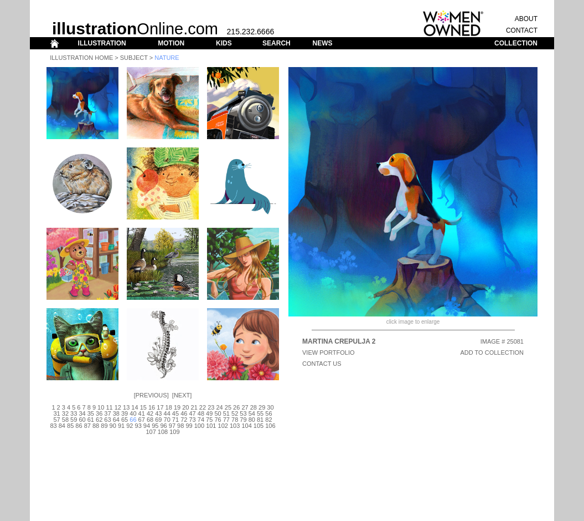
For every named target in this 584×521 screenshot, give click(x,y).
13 (126, 407)
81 (260, 419)
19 (177, 407)
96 (163, 425)
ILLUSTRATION (102, 43)
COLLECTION (516, 43)
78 (234, 419)
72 (183, 419)
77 (226, 419)
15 (143, 407)
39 (124, 413)
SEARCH (276, 43)
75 (209, 419)
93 (138, 425)
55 (260, 413)
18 (169, 407)
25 (228, 407)
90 (113, 425)
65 (124, 419)
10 (100, 407)
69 (158, 419)
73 (192, 419)
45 (175, 413)
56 (268, 413)
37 (107, 413)
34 (82, 413)
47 (192, 413)
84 (62, 425)
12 (118, 407)
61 (90, 419)
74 (201, 419)
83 (53, 425)
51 (226, 413)
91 (121, 425)
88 (95, 425)
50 (217, 413)
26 (236, 407)
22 (202, 407)
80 (252, 419)
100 (199, 425)
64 (116, 419)
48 (201, 413)
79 (243, 419)
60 (82, 419)
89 (104, 425)
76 (217, 419)
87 (87, 425)
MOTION (171, 43)
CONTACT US (322, 363)
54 (252, 413)
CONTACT (522, 30)
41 (141, 413)
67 (141, 419)
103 (235, 425)
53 (243, 413)
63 (107, 419)
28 (253, 407)
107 (151, 431)
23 (211, 407)
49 (209, 413)
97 (172, 425)
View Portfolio (328, 352)
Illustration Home (81, 57)
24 (219, 407)
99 (188, 425)
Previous (151, 395)
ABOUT (526, 19)
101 (211, 425)
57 (56, 419)
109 (174, 431)
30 (270, 407)
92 (129, 425)
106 (270, 425)
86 (78, 425)
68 (150, 419)
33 (73, 413)
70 (167, 419)
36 (99, 413)
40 (133, 413)
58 (65, 419)
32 (65, 413)
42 (150, 413)
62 (99, 419)
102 (223, 425)
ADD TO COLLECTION (492, 352)
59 (73, 419)
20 (185, 407)
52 (234, 413)
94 (146, 425)
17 (160, 407)
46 (183, 413)
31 (56, 413)
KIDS (224, 43)
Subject (134, 57)
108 (163, 431)
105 (258, 425)
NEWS (322, 43)
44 (167, 413)
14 (134, 407)
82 (268, 419)
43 (158, 413)
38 (116, 413)
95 (155, 425)
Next (182, 395)
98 (180, 425)
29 (262, 407)
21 (194, 407)
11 (109, 407)
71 (175, 419)
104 (246, 425)
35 (90, 413)
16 (151, 407)
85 (70, 425)
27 (244, 407)
